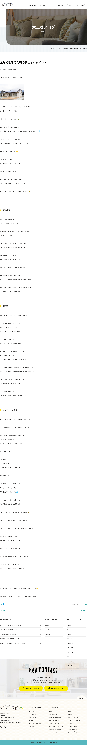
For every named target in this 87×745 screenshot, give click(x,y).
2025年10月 (70, 652)
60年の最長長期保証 (73, 726)
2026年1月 (69, 639)
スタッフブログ (84, 604)
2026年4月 (69, 625)
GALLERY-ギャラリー (50, 630)
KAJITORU (32, 726)
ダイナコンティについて (73, 717)
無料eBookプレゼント (73, 732)
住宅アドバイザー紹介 (54, 723)
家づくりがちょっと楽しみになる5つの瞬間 (10, 625)
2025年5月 (69, 675)
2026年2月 (69, 634)
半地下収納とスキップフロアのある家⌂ (9, 639)
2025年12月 (70, 643)
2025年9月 (69, 657)
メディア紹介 (71, 714)
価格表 (50, 711)
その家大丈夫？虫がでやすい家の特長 (9, 630)
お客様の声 (47, 634)
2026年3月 (69, 630)
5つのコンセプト (53, 714)
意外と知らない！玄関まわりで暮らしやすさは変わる (13, 643)
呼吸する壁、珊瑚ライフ (54, 720)
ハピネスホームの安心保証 (74, 720)
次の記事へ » (84, 610)
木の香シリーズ (33, 711)
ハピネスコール (71, 723)
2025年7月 (69, 666)
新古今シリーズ (33, 717)
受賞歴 (69, 711)
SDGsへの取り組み (72, 729)
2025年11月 (70, 648)
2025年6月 (69, 670)
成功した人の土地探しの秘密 (56, 726)
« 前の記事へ (3, 610)
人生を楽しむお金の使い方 (55, 729)
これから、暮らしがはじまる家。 (8, 634)
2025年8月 (69, 661)
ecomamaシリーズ (34, 720)
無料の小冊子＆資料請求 (55, 717)
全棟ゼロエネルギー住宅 (35, 723)
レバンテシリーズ (33, 714)
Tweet (1, 604)
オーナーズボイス (53, 732)
